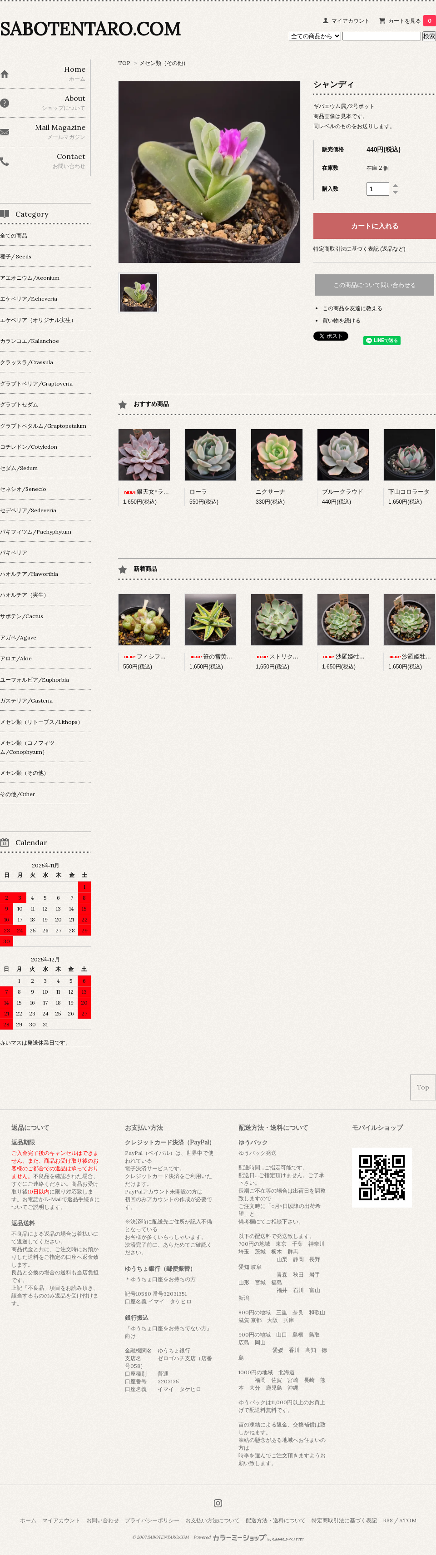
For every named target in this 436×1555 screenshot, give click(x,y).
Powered (248, 1537)
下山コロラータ (409, 491)
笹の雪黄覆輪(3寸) (220, 656)
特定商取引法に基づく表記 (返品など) (359, 248)
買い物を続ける (341, 320)
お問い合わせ (102, 1520)
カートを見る (412, 20)
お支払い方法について (212, 1520)
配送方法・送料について (276, 1520)
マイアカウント (351, 20)
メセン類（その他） (163, 62)
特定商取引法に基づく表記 (344, 1520)
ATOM (407, 1520)
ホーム (28, 1520)
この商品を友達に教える (352, 308)
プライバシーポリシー (152, 1520)
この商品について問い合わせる (374, 285)
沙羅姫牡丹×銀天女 (354, 656)
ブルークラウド (342, 491)
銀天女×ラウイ (149, 491)
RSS (388, 1520)
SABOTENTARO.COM (90, 28)
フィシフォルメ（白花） (162, 656)
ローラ (198, 491)
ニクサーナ (270, 491)
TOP (124, 62)
